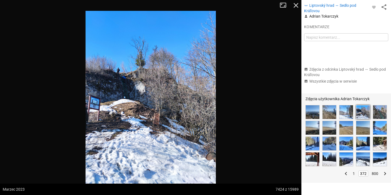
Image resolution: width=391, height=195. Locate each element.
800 (375, 173)
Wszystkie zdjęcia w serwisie (330, 81)
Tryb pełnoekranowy (285, 5)
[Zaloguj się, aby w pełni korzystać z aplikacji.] (374, 7)
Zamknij (296, 5)
